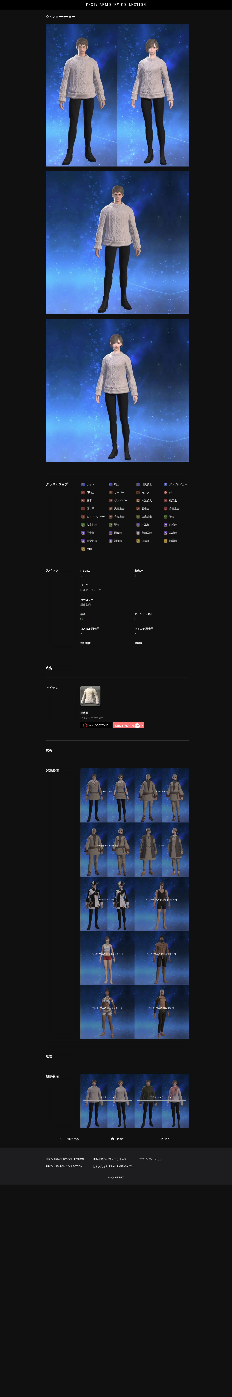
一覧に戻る (69, 1139)
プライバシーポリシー (152, 1159)
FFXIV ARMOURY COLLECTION (116, 5)
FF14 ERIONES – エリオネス (110, 1159)
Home (117, 1139)
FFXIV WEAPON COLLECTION (64, 1166)
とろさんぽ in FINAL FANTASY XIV (113, 1166)
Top (165, 1139)
